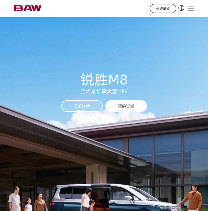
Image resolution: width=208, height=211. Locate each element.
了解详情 (82, 106)
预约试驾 (126, 106)
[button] (191, 8)
